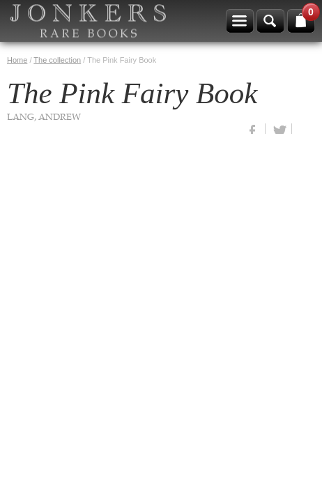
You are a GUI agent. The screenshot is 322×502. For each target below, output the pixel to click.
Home (17, 60)
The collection (57, 60)
